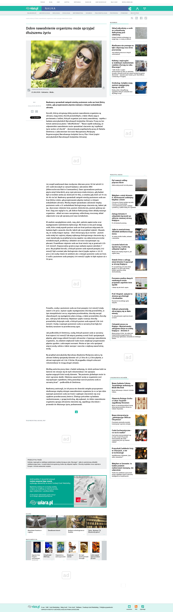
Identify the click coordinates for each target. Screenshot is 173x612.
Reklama (78, 607)
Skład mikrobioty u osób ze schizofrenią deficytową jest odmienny (122, 31)
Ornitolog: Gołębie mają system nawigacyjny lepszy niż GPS (122, 85)
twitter (146, 18)
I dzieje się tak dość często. (120, 287)
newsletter (129, 606)
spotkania (77, 2)
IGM (47, 607)
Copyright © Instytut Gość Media (51, 609)
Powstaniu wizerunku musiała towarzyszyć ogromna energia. (121, 423)
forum (42, 2)
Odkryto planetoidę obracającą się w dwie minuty (121, 311)
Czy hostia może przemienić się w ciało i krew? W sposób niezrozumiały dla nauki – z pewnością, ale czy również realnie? (121, 438)
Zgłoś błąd (142, 606)
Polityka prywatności (106, 607)
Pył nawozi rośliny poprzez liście (119, 181)
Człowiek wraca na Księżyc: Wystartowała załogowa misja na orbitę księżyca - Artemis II (122, 327)
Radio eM (88, 2)
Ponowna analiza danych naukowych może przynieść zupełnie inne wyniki (122, 281)
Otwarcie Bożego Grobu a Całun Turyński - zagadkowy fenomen (122, 400)
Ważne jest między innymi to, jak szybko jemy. (122, 252)
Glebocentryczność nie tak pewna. (122, 185)
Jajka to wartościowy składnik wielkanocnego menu (122, 231)
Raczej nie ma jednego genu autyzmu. (120, 302)
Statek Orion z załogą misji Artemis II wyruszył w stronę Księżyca (122, 262)
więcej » (44, 533)
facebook (141, 18)
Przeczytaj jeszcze (116, 174)
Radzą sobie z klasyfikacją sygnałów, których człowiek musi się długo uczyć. (122, 91)
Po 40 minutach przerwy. (119, 223)
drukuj (36, 111)
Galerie (28, 514)
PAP (44, 421)
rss (136, 18)
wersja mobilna (127, 2)
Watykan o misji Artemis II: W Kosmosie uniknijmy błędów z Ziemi (122, 197)
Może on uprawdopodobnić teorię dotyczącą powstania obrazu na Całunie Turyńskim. (122, 407)
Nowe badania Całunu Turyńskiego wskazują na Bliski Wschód (122, 385)
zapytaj (66, 2)
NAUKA (39, 421)
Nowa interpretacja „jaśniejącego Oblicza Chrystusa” (121, 417)
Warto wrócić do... (32, 539)
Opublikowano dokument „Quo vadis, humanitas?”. (121, 456)
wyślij (32, 111)
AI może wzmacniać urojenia (42, 466)
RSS (136, 606)
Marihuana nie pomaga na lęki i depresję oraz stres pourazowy (123, 47)
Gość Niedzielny (101, 2)
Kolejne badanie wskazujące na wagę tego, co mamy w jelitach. (121, 38)
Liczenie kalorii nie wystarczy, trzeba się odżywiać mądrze (59, 464)
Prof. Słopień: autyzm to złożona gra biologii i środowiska (122, 296)
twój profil (137, 8)
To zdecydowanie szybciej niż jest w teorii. (122, 317)
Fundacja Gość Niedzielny (91, 607)
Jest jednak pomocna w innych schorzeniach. (121, 53)
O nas (43, 607)
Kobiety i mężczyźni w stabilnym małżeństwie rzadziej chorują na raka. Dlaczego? (52, 462)
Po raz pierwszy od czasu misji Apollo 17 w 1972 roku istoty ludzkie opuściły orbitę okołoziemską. (121, 269)
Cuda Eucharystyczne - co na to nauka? (122, 431)
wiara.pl (34, 8)
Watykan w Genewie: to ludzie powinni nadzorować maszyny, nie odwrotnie (122, 467)
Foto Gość (72, 607)
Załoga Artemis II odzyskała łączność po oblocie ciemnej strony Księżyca (122, 217)
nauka (50, 8)
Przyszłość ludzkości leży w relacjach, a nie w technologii (122, 450)
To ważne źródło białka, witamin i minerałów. (122, 237)
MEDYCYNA (33, 421)
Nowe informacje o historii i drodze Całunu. (123, 391)
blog (50, 2)
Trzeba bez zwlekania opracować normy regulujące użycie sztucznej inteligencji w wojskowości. (122, 474)
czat (58, 2)
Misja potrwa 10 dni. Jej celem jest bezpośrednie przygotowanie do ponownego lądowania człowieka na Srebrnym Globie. (126, 335)
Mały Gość (114, 2)
